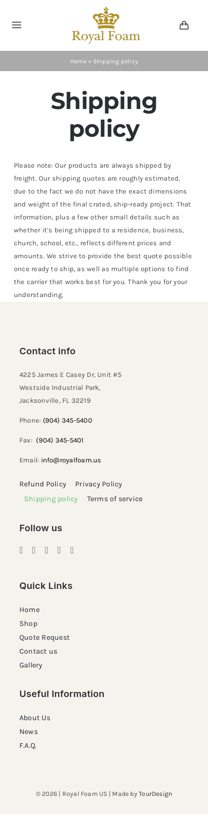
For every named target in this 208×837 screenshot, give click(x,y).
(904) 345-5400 (67, 420)
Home (78, 61)
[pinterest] (46, 550)
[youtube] (72, 550)
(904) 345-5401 (59, 440)
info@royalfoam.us (71, 460)
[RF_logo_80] (106, 10)
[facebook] (21, 550)
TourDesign (155, 794)
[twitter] (59, 550)
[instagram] (34, 550)
